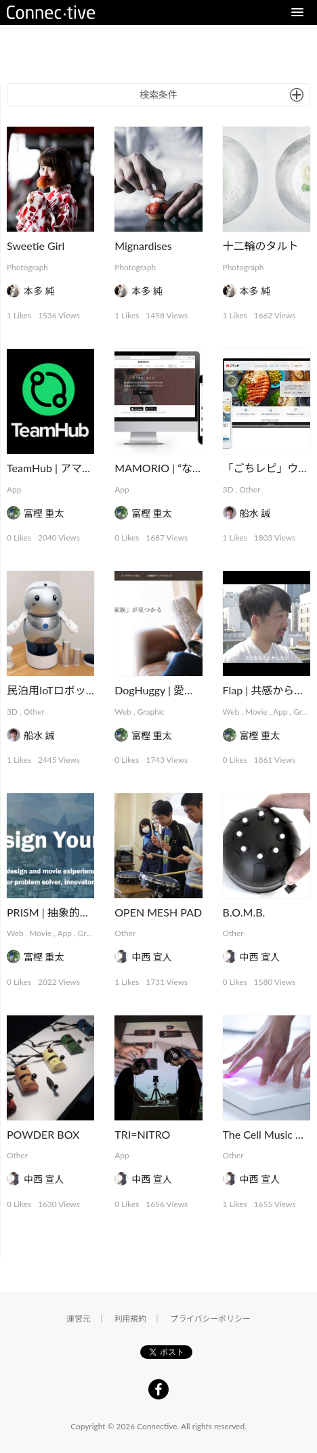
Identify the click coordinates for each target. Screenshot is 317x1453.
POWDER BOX (43, 1134)
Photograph (27, 267)
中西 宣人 (151, 957)
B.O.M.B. (244, 912)
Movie (256, 712)
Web (122, 712)
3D (228, 489)
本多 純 (39, 291)
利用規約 (130, 1318)
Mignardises (142, 245)
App (14, 489)
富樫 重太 (44, 513)
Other (249, 489)
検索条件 (158, 94)
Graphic (151, 712)
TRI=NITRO (142, 1134)
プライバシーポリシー (210, 1318)
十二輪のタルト (261, 245)
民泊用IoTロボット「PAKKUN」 (85, 689)
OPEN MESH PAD (158, 912)
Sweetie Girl (35, 245)
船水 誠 (255, 513)
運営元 (78, 1318)
